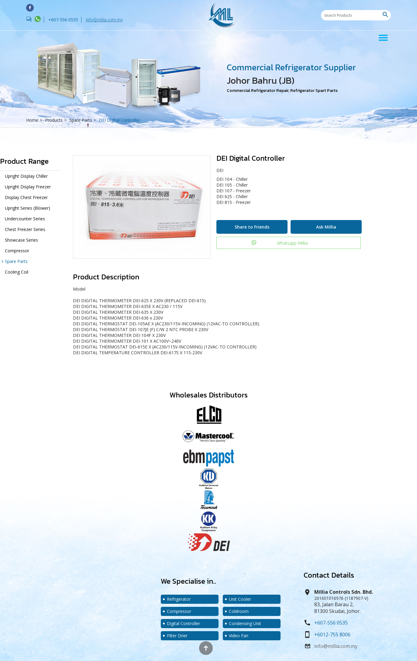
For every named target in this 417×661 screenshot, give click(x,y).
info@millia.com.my (104, 19)
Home (35, 120)
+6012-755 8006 (332, 634)
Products (56, 120)
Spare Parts (83, 120)
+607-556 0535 (331, 622)
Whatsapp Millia (292, 243)
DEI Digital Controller (119, 120)
